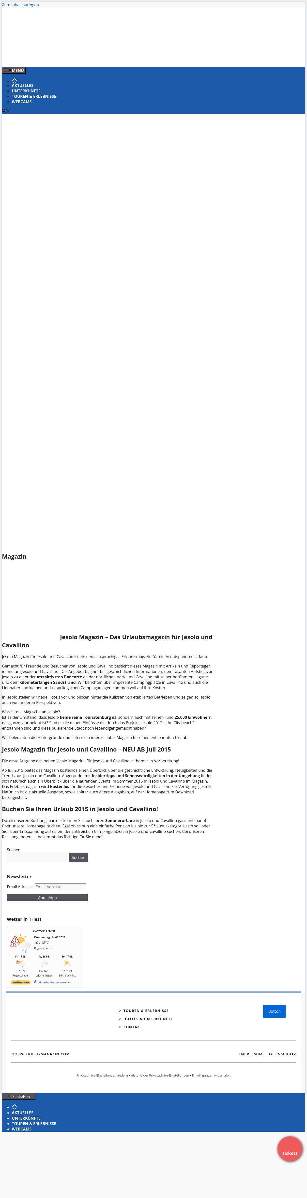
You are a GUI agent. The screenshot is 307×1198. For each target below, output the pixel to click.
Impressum (251, 1054)
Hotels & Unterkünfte (148, 1018)
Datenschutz (281, 1054)
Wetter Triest (44, 930)
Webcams (21, 101)
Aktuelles (22, 85)
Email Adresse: (21, 887)
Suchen (13, 850)
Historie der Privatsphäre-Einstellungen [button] (160, 1075)
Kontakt (132, 1027)
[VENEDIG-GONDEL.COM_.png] (101, 58)
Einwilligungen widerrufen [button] (211, 1075)
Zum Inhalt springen (20, 4)
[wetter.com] (21, 983)
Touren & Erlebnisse (34, 96)
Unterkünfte (26, 91)
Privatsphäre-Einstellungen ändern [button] (102, 1075)
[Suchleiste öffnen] (6, 111)
